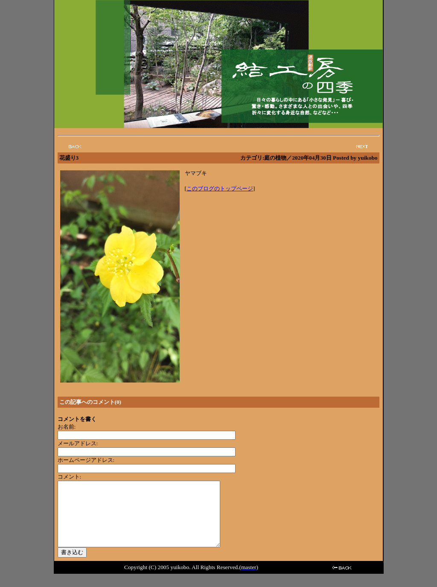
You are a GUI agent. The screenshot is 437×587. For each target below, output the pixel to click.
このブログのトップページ (219, 188)
